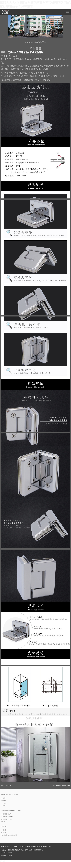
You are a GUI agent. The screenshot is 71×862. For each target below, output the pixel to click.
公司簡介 (3, 798)
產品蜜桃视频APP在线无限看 (11, 810)
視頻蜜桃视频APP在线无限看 (9, 835)
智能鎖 (3, 821)
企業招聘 (3, 805)
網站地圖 (2, 861)
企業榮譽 (3, 800)
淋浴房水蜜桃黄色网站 (7, 816)
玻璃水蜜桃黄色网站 (6, 819)
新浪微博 (9, 855)
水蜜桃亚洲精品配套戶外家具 (16, 850)
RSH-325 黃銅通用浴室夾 (63, 785)
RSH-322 (8, 785)
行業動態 (3, 832)
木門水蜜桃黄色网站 (6, 814)
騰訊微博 (3, 855)
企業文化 (3, 803)
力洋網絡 (9, 852)
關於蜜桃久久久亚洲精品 (9, 794)
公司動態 (3, 830)
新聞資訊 (4, 826)
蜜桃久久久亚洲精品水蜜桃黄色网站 (25, 52)
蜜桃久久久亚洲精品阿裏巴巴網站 (34, 850)
